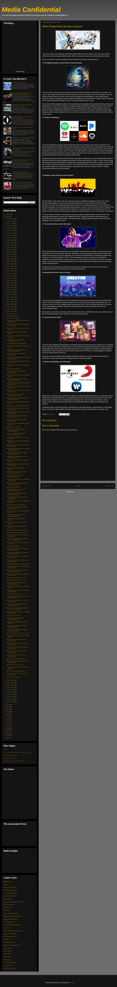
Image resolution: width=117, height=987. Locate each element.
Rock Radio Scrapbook (10, 962)
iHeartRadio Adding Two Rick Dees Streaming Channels (17, 379)
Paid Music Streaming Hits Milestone (17, 530)
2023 (6, 707)
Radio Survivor (8, 951)
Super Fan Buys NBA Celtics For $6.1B (18, 405)
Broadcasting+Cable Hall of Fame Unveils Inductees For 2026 (22, 93)
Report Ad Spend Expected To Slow (17, 532)
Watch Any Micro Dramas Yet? (15, 664)
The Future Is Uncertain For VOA (16, 580)
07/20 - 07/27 (10, 273)
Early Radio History (9, 904)
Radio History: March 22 (13, 368)
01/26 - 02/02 (10, 694)
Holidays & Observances (11, 919)
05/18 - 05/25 (10, 294)
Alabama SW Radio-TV (10, 887)
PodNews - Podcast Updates (12, 945)
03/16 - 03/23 (10, 316)
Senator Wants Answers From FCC (16, 578)
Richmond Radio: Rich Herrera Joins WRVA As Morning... (17, 571)
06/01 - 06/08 (10, 290)
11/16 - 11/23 (10, 233)
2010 (6, 737)
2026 (6, 214)
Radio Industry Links (9, 758)
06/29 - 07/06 (10, 280)
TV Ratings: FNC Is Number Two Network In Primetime (16, 490)
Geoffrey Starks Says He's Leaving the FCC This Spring (18, 549)
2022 (6, 709)
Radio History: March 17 (13, 677)
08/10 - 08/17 (10, 266)
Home (78, 486)
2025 (6, 216)
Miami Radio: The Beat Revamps (21, 182)
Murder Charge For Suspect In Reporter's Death (15, 476)
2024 (6, 704)
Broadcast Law (8, 899)
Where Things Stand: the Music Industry (18, 564)
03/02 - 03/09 (10, 682)
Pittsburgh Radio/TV (9, 942)
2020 (6, 714)
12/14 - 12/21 (10, 223)
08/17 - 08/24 (10, 264)
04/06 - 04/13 (10, 309)
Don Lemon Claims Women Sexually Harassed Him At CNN (17, 608)
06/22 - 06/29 (10, 283)
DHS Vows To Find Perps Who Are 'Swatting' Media (16, 430)
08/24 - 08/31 (10, 261)
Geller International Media (11, 913)
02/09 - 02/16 (10, 689)
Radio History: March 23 (13, 318)
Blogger (71, 982)
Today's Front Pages (9, 968)
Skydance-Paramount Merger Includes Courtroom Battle (18, 398)
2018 (6, 718)
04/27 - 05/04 (10, 302)
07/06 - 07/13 (10, 278)
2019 (6, 716)
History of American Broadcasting (13, 916)
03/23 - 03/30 (10, 313)
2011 (6, 735)
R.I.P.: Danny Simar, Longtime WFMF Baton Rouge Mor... (17, 483)
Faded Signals (8, 907)
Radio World (7, 956)
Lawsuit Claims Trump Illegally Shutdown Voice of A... (15, 340)
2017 (6, 721)
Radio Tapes (7, 954)
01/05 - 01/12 (10, 701)
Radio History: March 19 (13, 546)
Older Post (109, 486)
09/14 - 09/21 (10, 254)
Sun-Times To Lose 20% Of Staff (16, 504)
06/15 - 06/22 (10, 285)
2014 (6, 728)
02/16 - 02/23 (10, 687)
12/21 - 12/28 (10, 221)
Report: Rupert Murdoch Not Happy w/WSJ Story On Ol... (17, 494)
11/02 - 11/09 (10, 237)
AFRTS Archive (8, 881)
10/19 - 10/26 (10, 242)
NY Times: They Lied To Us (14, 594)
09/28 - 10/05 (10, 249)
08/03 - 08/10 (10, 268)
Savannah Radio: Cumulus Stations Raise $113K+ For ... (17, 416)
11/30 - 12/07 (10, 228)
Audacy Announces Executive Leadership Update (15, 618)
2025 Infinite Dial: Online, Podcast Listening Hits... (16, 372)
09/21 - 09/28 (10, 252)
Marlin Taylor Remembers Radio (13, 930)
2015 (6, 726)
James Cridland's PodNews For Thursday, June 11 (17, 752)
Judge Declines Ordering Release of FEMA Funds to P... (17, 457)
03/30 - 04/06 (10, 311)
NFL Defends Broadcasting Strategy (22, 137)
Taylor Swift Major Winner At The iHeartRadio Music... (16, 583)
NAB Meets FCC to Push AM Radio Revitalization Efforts (22, 105)
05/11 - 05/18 (10, 297)
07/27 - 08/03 (10, 271)
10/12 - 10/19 (10, 245)
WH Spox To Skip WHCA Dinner (16, 671)
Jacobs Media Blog (9, 922)
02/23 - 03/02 (10, 685)
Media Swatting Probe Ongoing (16, 658)
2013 (6, 730)
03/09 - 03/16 (10, 680)
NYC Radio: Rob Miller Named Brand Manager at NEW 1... (17, 553)
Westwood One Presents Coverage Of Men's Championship (17, 539)
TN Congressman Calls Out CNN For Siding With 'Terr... (17, 507)
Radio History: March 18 (13, 615)
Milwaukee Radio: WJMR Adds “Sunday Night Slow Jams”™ (18, 449)
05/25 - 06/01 (10, 292)
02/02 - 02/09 (10, 692)
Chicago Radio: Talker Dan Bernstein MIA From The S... (17, 560)
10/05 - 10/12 (10, 247)
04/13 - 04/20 (10, 306)
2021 (6, 711)
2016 (6, 723)
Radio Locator (8, 948)
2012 (6, 733)
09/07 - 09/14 (10, 256)
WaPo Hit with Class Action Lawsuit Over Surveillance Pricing (22, 160)
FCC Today (7, 910)
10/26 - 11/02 (10, 240)
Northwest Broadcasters (11, 936)
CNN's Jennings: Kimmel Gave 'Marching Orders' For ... (15, 394)
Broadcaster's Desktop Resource (13, 901)
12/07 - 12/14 (10, 226)
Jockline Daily (8, 928)
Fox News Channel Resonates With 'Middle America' (17, 626)
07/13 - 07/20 (10, 275)
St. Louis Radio (8, 965)
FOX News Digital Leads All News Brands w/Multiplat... (16, 515)
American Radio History (10, 890)
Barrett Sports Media (9, 896)
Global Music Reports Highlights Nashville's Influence (16, 350)
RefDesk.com (7, 959)
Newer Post (46, 486)
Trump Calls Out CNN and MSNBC (16, 343)
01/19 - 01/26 (10, 696)
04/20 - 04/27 (10, 304)
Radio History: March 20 (13, 487)
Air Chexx (6, 884)
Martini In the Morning (10, 933)
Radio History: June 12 (19, 82)
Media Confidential (31, 9)
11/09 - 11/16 (10, 235)
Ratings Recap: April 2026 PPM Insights (14, 761)
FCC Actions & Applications (11, 755)
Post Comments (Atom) (82, 492)
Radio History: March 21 (13, 427)
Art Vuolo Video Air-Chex (11, 893)
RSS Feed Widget (20, 71)
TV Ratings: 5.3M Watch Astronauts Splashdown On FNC (17, 453)
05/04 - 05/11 (10, 299)
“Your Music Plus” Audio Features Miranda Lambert (16, 604)
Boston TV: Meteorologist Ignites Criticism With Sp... (16, 434)
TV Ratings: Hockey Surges (20, 172)
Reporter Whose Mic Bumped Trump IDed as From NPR (17, 630)
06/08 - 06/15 (10, 287)
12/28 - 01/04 (10, 218)
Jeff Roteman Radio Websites (12, 925)
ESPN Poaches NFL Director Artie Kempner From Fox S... (16, 472)
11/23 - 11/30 (10, 230)
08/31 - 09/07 (10, 259)
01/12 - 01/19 (10, 699)
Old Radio (6, 939)
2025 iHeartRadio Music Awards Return (18, 633)
